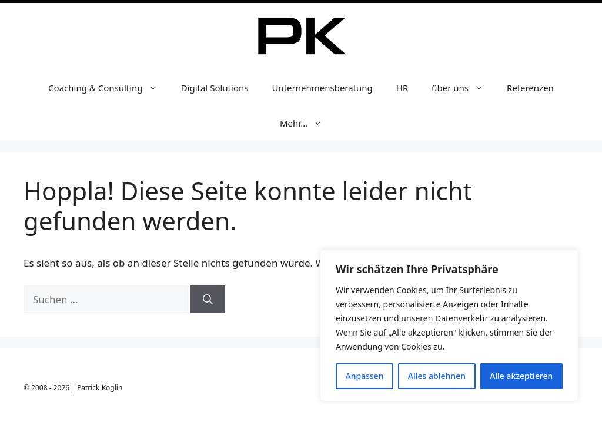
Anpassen (365, 375)
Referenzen (530, 88)
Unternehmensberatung (322, 88)
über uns (463, 87)
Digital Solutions (215, 88)
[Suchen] (207, 299)
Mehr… (307, 123)
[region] (449, 325)
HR (402, 88)
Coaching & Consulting (108, 87)
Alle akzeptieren (521, 375)
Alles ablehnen (437, 375)
